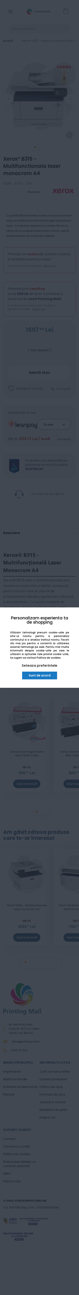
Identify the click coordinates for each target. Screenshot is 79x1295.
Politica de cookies (49, 658)
